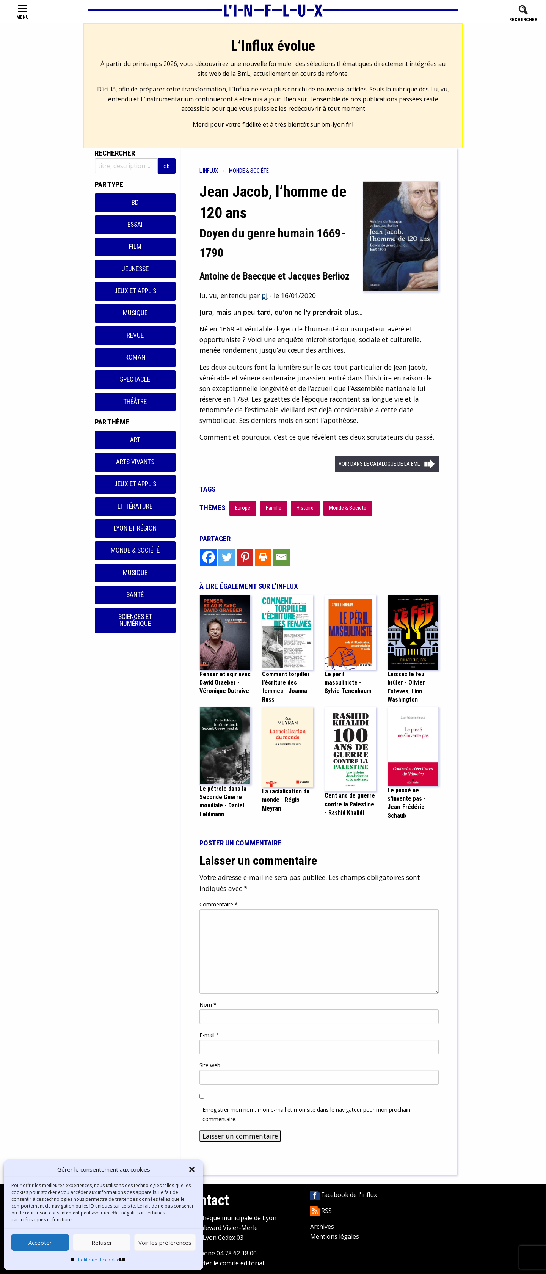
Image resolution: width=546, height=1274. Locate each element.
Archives (322, 1226)
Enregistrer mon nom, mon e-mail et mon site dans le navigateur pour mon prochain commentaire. (306, 1114)
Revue (135, 335)
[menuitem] (214, 171)
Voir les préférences (164, 1242)
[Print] (263, 557)
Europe (242, 508)
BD (135, 202)
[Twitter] (226, 557)
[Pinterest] (245, 557)
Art (135, 440)
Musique (135, 313)
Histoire (305, 508)
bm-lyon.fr (336, 124)
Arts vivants (135, 462)
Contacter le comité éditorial (224, 1263)
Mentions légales (334, 1236)
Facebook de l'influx (343, 1195)
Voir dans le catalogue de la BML (379, 464)
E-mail (209, 1034)
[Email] (281, 557)
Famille (273, 508)
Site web (209, 1065)
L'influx (208, 171)
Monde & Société (135, 550)
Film (135, 246)
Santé (135, 595)
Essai (135, 224)
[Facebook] (208, 557)
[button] (192, 1169)
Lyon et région (135, 528)
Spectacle (135, 379)
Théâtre (135, 401)
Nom (208, 1004)
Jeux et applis (135, 291)
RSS (321, 1210)
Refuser (101, 1242)
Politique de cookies (100, 1260)
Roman (135, 357)
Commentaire (218, 904)
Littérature (135, 506)
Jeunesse (135, 269)
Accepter (40, 1242)
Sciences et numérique (135, 620)
